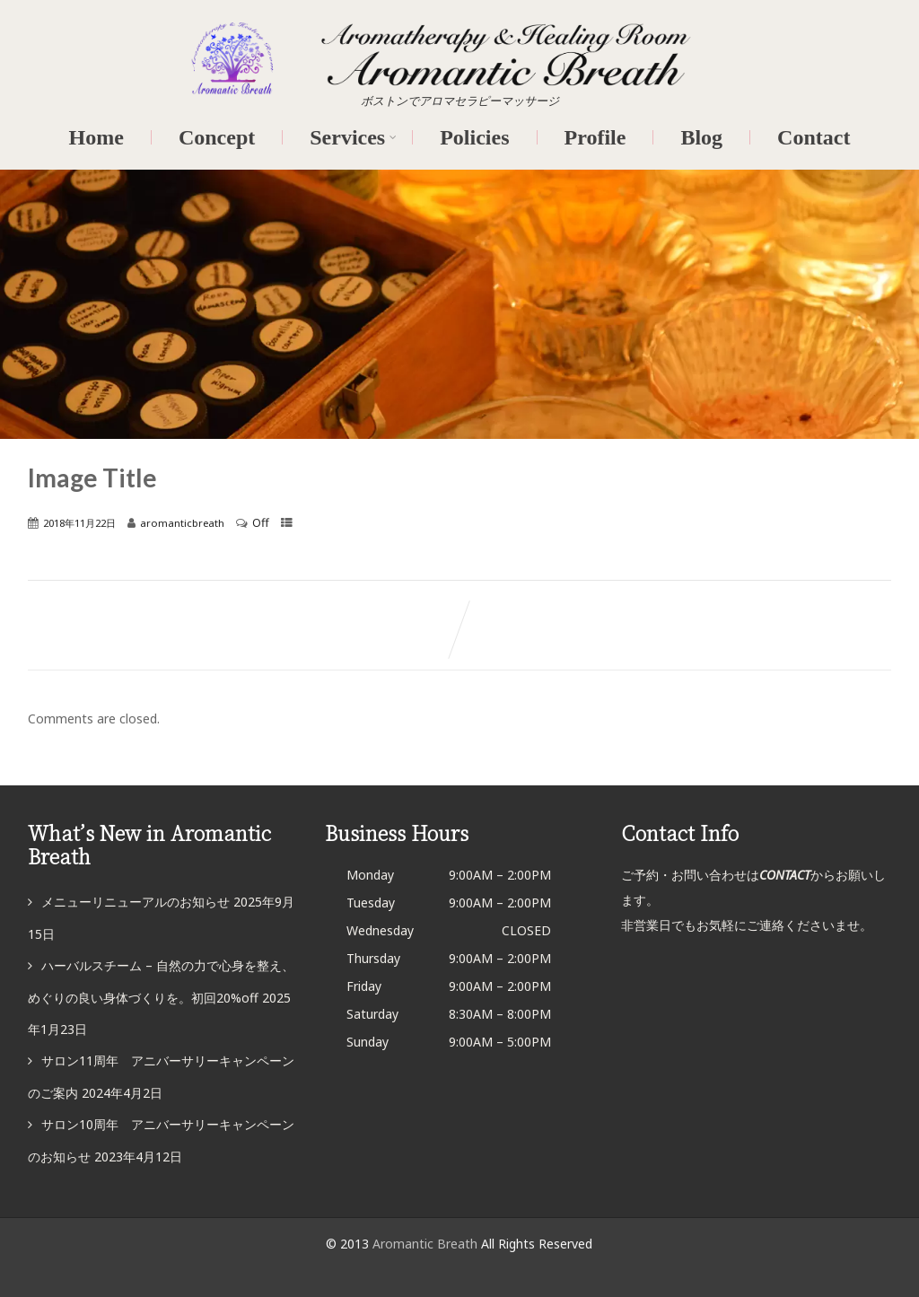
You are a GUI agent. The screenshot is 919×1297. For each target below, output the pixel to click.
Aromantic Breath (426, 1243)
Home (96, 137)
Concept (217, 137)
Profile (595, 137)
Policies (474, 137)
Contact (813, 137)
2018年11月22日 (79, 523)
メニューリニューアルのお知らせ (135, 901)
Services (353, 137)
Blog (701, 137)
